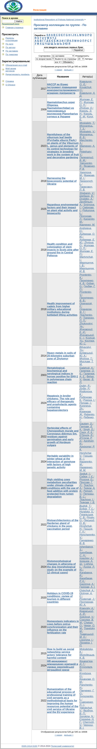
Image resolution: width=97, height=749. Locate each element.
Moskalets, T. (87, 123)
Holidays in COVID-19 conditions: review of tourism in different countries (60, 597)
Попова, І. (85, 403)
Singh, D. (88, 429)
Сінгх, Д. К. (86, 432)
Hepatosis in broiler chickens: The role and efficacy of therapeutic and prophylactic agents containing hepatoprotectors (61, 402)
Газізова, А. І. (87, 587)
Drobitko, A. (86, 199)
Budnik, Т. (85, 506)
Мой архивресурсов (11, 69)
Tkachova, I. (86, 499)
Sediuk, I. (85, 473)
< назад (58, 70)
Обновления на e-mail (16, 65)
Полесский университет (62, 746)
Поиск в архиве (10, 18)
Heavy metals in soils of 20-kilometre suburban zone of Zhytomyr (61, 356)
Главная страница (14, 27)
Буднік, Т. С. (87, 508)
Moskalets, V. (87, 131)
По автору (10, 47)
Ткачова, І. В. (87, 502)
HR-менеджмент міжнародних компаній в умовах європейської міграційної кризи (62, 665)
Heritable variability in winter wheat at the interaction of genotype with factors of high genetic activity (61, 462)
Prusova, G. (86, 479)
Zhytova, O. (86, 108)
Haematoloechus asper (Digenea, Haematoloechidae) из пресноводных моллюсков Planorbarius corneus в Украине (62, 109)
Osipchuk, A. (87, 590)
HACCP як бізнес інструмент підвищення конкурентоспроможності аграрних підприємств (63, 88)
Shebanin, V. (87, 193)
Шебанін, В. (86, 196)
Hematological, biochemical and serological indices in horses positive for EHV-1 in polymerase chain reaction (62, 375)
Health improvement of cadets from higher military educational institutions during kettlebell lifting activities (62, 309)
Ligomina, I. (86, 640)
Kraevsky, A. (87, 608)
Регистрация (39, 10)
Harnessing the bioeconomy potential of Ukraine (62, 181)
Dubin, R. (85, 385)
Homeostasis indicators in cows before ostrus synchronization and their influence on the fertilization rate (63, 627)
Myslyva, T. (86, 358)
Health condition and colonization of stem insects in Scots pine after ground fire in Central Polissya (63, 250)
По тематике (12, 54)
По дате (9, 44)
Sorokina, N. (87, 716)
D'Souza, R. (86, 435)
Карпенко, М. (87, 224)
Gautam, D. (86, 423)
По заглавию (12, 51)
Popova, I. (89, 400)
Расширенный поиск (10, 24)
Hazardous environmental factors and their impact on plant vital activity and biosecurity (62, 209)
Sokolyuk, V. (87, 617)
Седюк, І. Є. (86, 476)
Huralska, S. (86, 511)
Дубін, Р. (85, 388)
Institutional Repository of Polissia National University (59, 19)
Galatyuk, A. (86, 368)
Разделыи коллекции (12, 39)
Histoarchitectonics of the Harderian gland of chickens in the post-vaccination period (62, 524)
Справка (10, 81)
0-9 (48, 35)
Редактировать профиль (18, 74)
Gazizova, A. (87, 584)
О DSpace (10, 85)
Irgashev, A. (86, 558)
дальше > (69, 70)
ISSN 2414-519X (29, 746)
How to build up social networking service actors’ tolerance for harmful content (60, 653)
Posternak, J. (87, 599)
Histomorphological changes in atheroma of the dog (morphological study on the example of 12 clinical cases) (61, 567)
